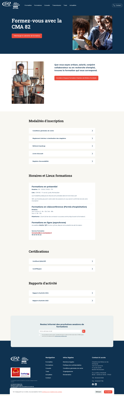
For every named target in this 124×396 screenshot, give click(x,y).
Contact (48, 379)
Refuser (98, 392)
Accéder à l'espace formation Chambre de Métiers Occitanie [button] (76, 78)
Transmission (56, 5)
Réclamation (67, 376)
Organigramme (68, 373)
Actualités (73, 5)
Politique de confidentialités (72, 367)
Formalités (28, 5)
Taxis (65, 5)
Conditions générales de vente (73, 370)
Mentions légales (68, 364)
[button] (11, 5)
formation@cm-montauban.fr (43, 234)
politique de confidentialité (61, 338)
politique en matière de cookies (52, 392)
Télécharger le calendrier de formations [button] (27, 36)
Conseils (47, 5)
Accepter (108, 392)
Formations (38, 5)
